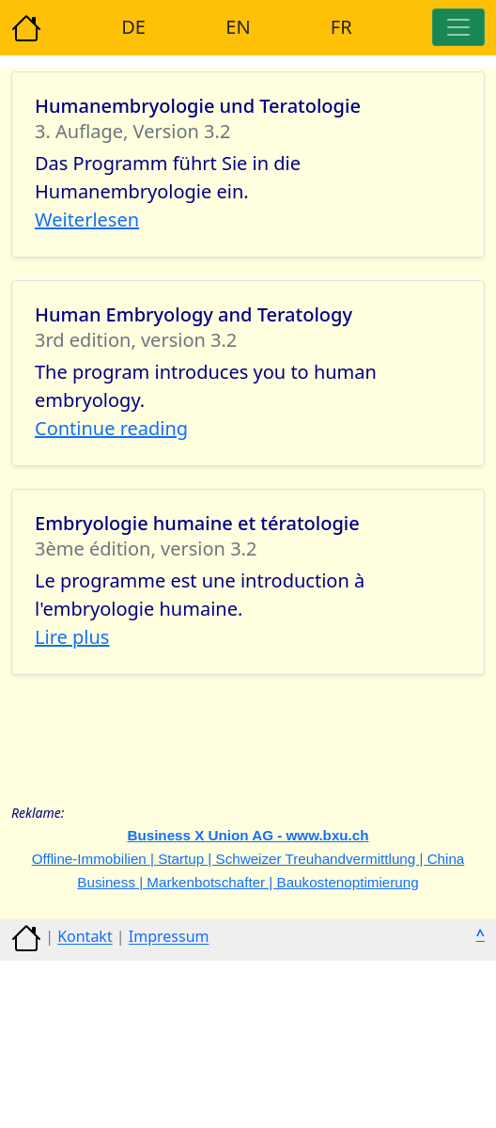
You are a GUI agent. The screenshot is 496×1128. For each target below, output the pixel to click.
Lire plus (72, 637)
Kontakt (85, 937)
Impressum (169, 937)
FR (341, 26)
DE (133, 26)
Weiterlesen (87, 219)
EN (237, 26)
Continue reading (111, 428)
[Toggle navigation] (458, 27)
